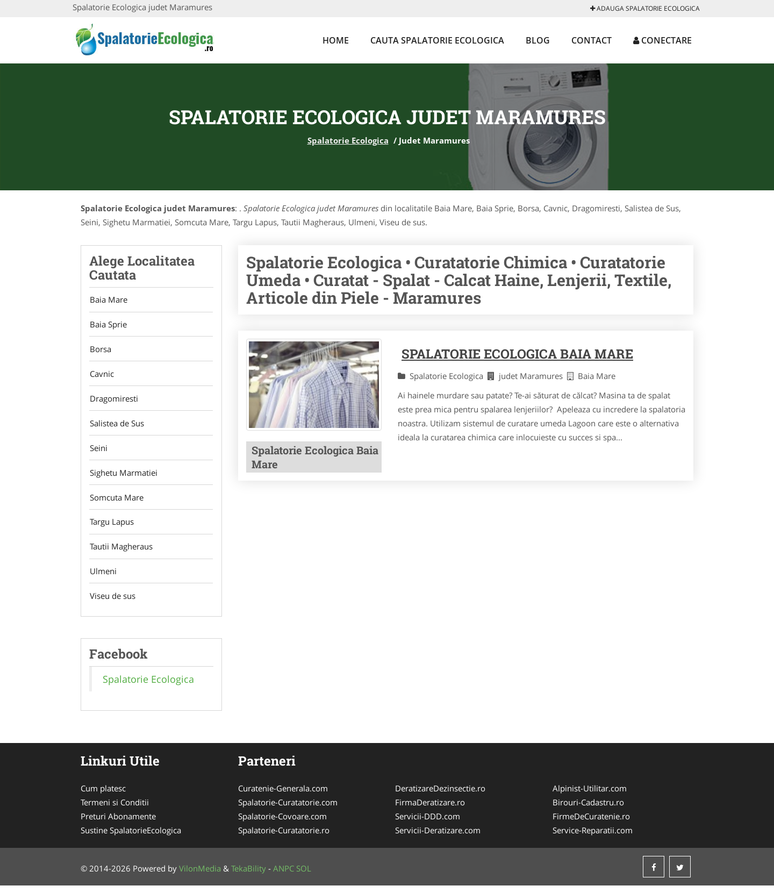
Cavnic (101, 375)
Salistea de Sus (116, 426)
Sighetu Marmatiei (123, 476)
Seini (98, 451)
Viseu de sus (112, 603)
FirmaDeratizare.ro (430, 809)
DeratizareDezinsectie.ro (440, 795)
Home (335, 40)
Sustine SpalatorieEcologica (131, 837)
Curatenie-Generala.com (283, 795)
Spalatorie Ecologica (348, 140)
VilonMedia (200, 875)
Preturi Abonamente (118, 823)
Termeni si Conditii (115, 809)
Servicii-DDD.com (427, 823)
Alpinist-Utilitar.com (590, 795)
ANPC (283, 875)
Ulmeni (102, 578)
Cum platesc (103, 795)
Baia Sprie (107, 325)
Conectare (662, 40)
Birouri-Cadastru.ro (588, 809)
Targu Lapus (111, 527)
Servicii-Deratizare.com (438, 837)
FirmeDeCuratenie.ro (591, 823)
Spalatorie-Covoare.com (282, 823)
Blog (538, 40)
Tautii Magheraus (120, 552)
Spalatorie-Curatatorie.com (288, 809)
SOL (303, 875)
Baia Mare (108, 300)
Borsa (100, 350)
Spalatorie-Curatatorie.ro (283, 837)
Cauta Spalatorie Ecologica (437, 40)
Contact (591, 40)
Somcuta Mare (116, 502)
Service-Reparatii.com (593, 837)
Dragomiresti (113, 401)
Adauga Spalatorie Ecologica (645, 8)
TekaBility (248, 875)
